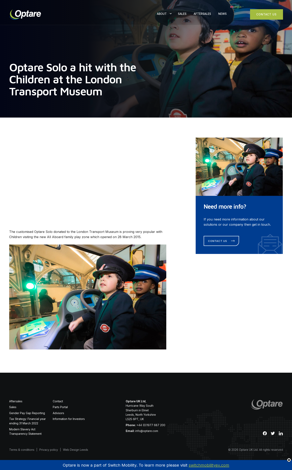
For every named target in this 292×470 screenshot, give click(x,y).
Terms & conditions (21, 449)
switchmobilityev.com (209, 465)
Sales (182, 13)
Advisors (58, 413)
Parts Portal (60, 407)
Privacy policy (48, 449)
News (222, 13)
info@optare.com (146, 431)
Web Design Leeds (75, 449)
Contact (58, 401)
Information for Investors (69, 419)
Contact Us (266, 14)
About (162, 13)
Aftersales (202, 13)
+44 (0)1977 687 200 (151, 425)
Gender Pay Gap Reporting (27, 413)
